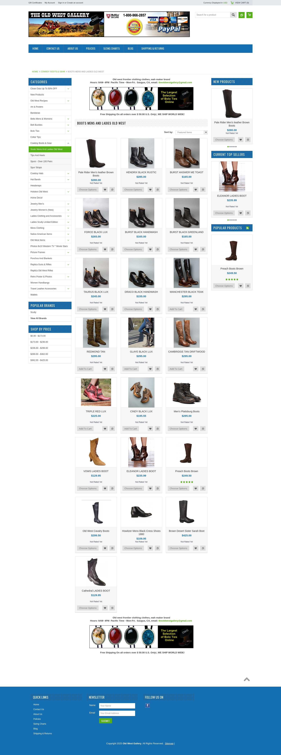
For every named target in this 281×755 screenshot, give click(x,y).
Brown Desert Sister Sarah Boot (186, 531)
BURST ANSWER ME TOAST (186, 172)
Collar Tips (35, 137)
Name (92, 705)
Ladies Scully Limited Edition (44, 222)
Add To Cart (176, 309)
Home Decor (36, 197)
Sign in (61, 3)
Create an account (75, 3)
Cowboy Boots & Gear (53, 72)
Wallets (33, 294)
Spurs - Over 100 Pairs (41, 161)
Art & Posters (36, 107)
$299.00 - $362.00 (39, 354)
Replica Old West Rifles (41, 270)
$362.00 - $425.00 (39, 360)
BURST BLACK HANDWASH (141, 232)
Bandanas (35, 113)
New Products (37, 94)
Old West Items (37, 240)
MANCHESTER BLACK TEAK (186, 291)
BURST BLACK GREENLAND (186, 232)
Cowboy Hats (36, 173)
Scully (33, 312)
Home (35, 72)
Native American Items (41, 234)
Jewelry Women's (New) (42, 210)
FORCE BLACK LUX (96, 232)
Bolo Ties (34, 131)
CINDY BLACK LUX (141, 411)
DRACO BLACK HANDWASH (141, 291)
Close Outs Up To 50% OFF (43, 88)
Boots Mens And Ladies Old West (46, 149)
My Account (50, 3)
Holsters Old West (39, 191)
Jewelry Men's (37, 204)
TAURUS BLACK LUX (96, 291)
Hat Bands (35, 179)
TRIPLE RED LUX (96, 411)
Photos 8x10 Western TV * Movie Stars (49, 246)
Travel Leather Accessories (43, 288)
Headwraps (35, 185)
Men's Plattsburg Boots (187, 411)
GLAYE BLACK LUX (141, 351)
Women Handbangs (39, 282)
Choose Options (88, 189)
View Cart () (242, 3)
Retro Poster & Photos (41, 276)
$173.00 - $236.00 (39, 342)
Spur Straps (36, 167)
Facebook (147, 705)
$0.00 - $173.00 (38, 336)
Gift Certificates (35, 3)
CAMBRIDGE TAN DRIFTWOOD (186, 351)
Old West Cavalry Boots (96, 531)
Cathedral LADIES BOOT (96, 590)
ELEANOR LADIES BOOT (141, 471)
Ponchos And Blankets (41, 258)
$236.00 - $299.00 (39, 348)
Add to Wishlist (105, 189)
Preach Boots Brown (186, 471)
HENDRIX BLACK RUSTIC (141, 172)
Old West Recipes (39, 100)
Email (92, 712)
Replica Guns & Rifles (40, 264)
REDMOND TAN (96, 351)
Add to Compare (112, 189)
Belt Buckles (36, 125)
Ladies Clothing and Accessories (45, 216)
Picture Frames (37, 252)
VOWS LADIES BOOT (95, 471)
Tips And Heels (37, 155)
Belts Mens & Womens (41, 119)
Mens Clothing (37, 228)
